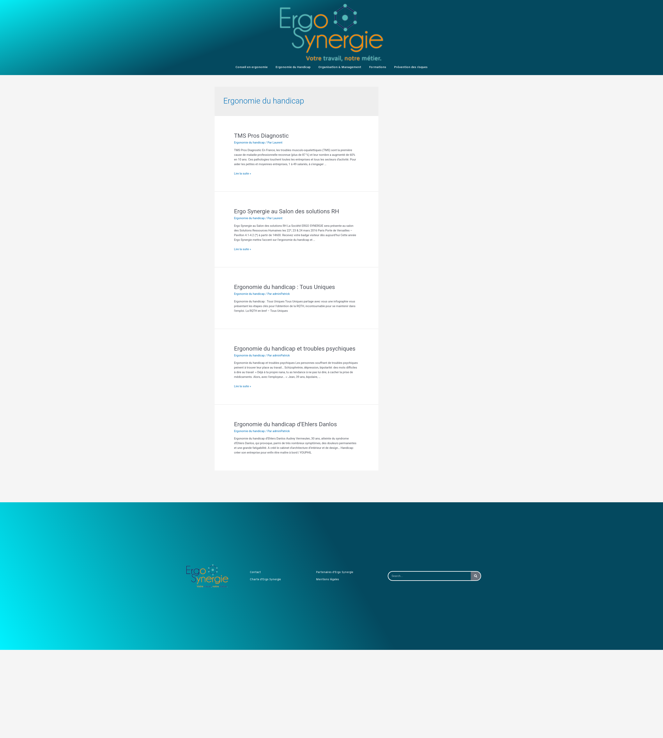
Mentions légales (327, 579)
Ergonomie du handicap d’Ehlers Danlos (285, 424)
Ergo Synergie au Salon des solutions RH (286, 211)
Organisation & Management (339, 67)
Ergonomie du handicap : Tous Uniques (284, 287)
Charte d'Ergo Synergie (265, 579)
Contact (255, 572)
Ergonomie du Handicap (293, 67)
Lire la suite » (242, 173)
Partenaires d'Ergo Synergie (334, 572)
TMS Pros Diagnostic (261, 135)
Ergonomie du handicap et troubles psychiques (295, 348)
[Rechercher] (476, 576)
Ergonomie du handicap (249, 142)
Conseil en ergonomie (251, 67)
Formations (377, 67)
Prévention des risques (411, 67)
